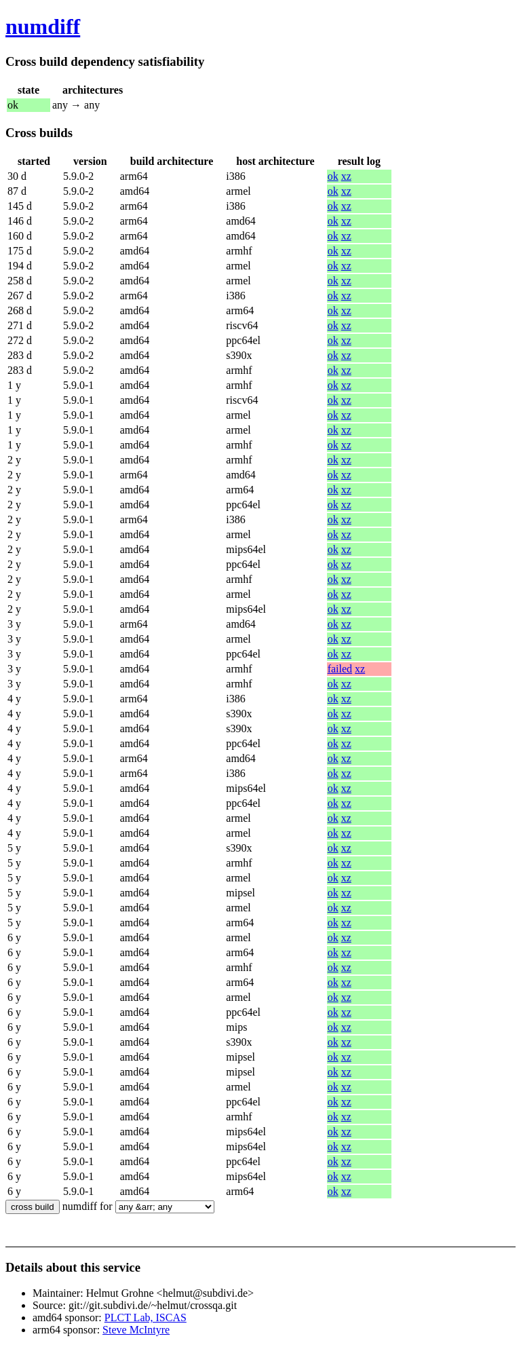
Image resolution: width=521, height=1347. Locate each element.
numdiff (42, 26)
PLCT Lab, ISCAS (145, 1317)
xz (346, 176)
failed (340, 669)
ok (333, 176)
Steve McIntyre (136, 1329)
